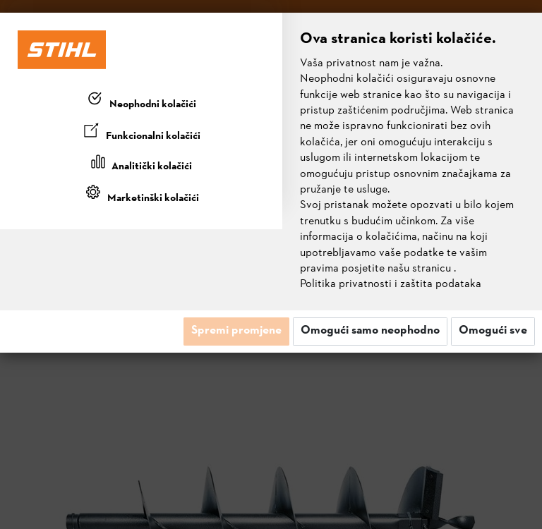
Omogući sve (493, 330)
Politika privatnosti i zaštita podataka (390, 284)
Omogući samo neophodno (370, 330)
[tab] (141, 101)
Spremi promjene (236, 330)
